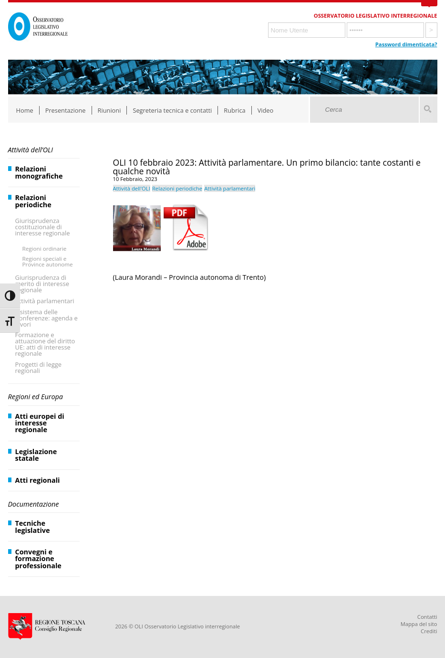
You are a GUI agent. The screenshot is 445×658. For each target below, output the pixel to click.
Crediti (429, 631)
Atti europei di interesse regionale (39, 423)
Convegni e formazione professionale (38, 558)
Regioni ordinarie (44, 248)
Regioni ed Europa (35, 396)
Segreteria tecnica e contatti (172, 110)
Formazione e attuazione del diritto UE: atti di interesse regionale (45, 344)
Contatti (427, 616)
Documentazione (33, 504)
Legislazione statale (36, 455)
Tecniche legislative (32, 526)
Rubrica (234, 110)
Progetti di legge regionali (38, 367)
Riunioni (109, 110)
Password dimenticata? (406, 44)
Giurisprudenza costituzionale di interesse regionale (42, 226)
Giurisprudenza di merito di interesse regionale (42, 283)
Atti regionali (37, 480)
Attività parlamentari (44, 301)
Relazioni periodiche (33, 201)
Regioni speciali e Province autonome (47, 261)
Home (24, 110)
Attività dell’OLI (30, 149)
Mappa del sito (419, 623)
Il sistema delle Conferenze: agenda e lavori (46, 318)
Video (266, 110)
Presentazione (65, 110)
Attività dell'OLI (131, 188)
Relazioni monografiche (39, 172)
